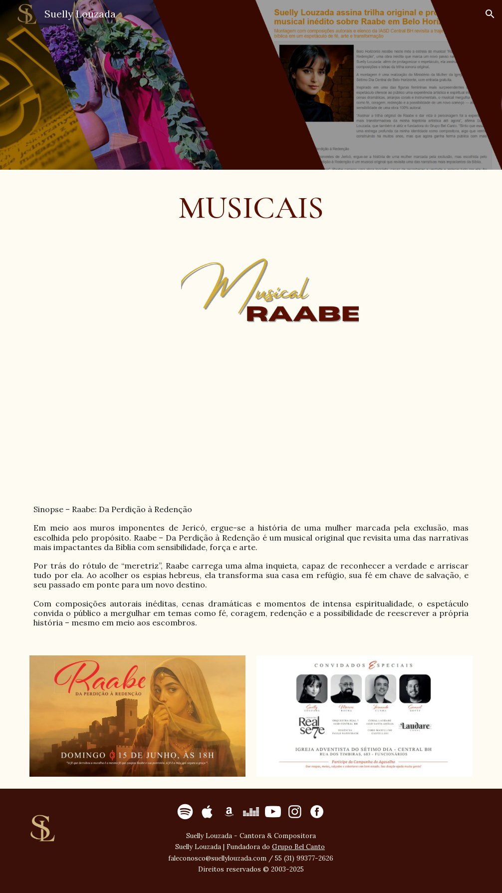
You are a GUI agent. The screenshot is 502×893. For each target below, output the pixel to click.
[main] (251, 208)
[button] (490, 14)
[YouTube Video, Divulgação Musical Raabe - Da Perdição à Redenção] (251, 416)
